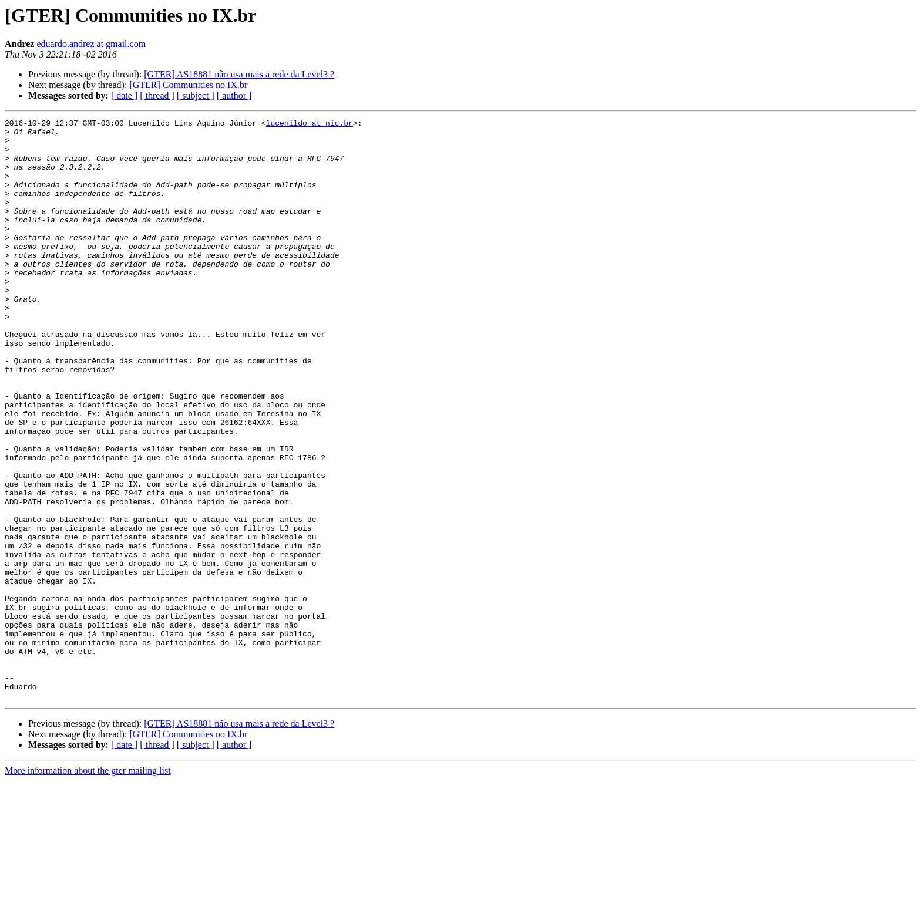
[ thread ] (157, 95)
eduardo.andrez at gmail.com (91, 44)
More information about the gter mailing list (88, 887)
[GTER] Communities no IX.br (188, 85)
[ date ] (124, 95)
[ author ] (234, 95)
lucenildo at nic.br (309, 124)
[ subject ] (195, 95)
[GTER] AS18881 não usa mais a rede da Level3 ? (239, 74)
